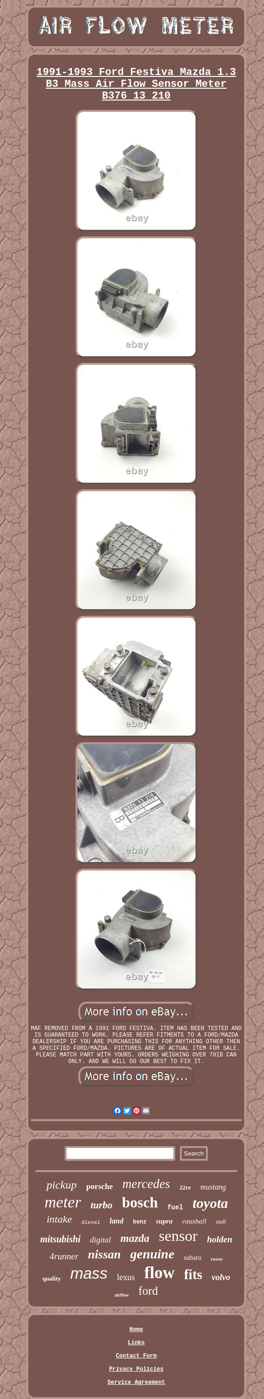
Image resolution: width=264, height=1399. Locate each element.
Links (136, 1343)
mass (89, 1273)
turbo (102, 1205)
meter (62, 1202)
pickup (61, 1185)
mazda (134, 1238)
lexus (126, 1277)
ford (148, 1290)
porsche (99, 1186)
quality (52, 1278)
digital (100, 1239)
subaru (192, 1257)
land (116, 1221)
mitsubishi (60, 1239)
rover (216, 1259)
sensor (178, 1235)
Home (136, 1329)
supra (164, 1221)
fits (193, 1274)
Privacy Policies (136, 1369)
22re (185, 1187)
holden (219, 1239)
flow (160, 1273)
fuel (175, 1207)
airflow (121, 1295)
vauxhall (194, 1221)
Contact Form (136, 1356)
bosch (140, 1202)
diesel (90, 1222)
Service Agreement (136, 1382)
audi (221, 1221)
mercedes (146, 1184)
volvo (221, 1277)
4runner (64, 1256)
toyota (210, 1203)
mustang (213, 1187)
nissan (104, 1254)
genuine (152, 1254)
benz (139, 1222)
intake (59, 1219)
